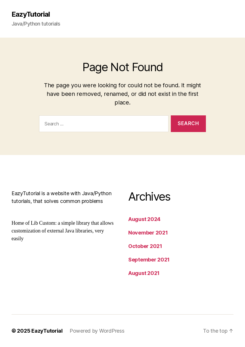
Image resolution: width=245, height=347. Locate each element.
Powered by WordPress (97, 331)
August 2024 (144, 219)
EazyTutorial (31, 14)
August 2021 (144, 273)
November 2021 (148, 233)
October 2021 (145, 246)
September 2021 (149, 260)
